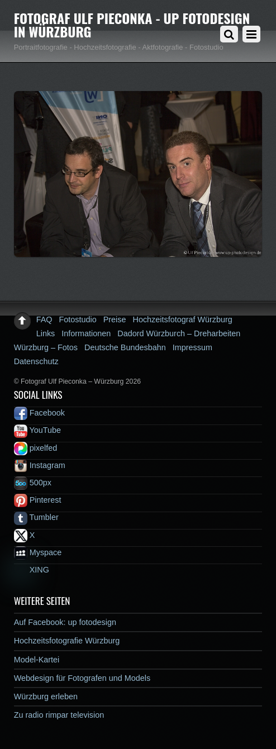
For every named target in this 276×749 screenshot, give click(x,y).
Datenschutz (36, 361)
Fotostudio (78, 319)
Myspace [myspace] (38, 552)
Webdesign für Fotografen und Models (82, 678)
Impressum (192, 347)
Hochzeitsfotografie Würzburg (67, 640)
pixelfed (36, 447)
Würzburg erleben (46, 696)
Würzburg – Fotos (46, 347)
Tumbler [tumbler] (36, 517)
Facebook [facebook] (39, 412)
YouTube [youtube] (37, 430)
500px (32, 482)
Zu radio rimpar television (59, 714)
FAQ (44, 319)
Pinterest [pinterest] (37, 499)
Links (45, 333)
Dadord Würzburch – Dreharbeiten (178, 333)
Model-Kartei (37, 659)
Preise (114, 319)
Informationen (86, 333)
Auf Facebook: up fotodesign (65, 622)
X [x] (24, 535)
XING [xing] (31, 569)
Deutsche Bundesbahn (125, 347)
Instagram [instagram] (39, 465)
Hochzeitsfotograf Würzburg (182, 319)
